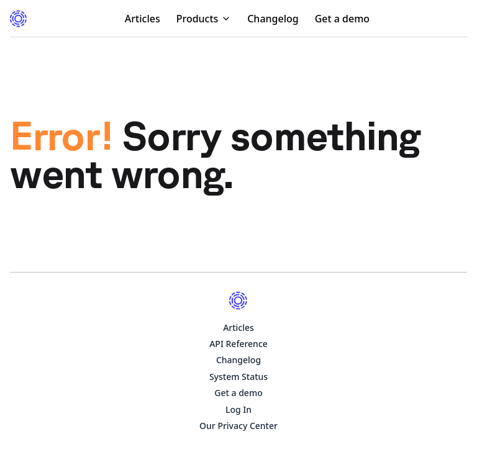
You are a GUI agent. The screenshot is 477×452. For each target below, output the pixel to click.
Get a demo (342, 18)
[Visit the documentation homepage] (18, 18)
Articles (142, 18)
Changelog (273, 18)
